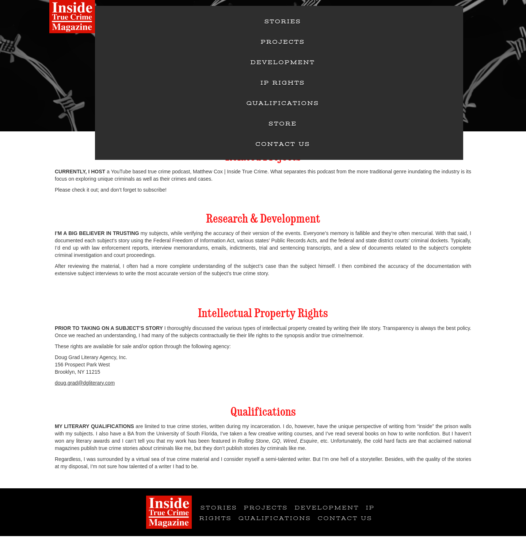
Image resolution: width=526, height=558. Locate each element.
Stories (282, 21)
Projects (283, 42)
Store (283, 124)
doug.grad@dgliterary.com (85, 383)
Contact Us (282, 144)
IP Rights (282, 83)
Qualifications (283, 103)
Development (283, 62)
